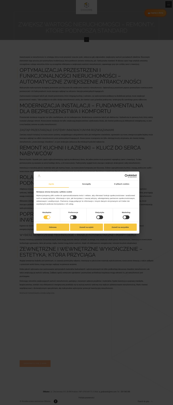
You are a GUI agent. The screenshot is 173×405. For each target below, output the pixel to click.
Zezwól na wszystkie (120, 227)
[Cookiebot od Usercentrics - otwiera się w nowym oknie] (126, 176)
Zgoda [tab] (51, 184)
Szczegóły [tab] (86, 184)
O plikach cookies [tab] (121, 184)
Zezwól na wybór (86, 227)
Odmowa (52, 227)
